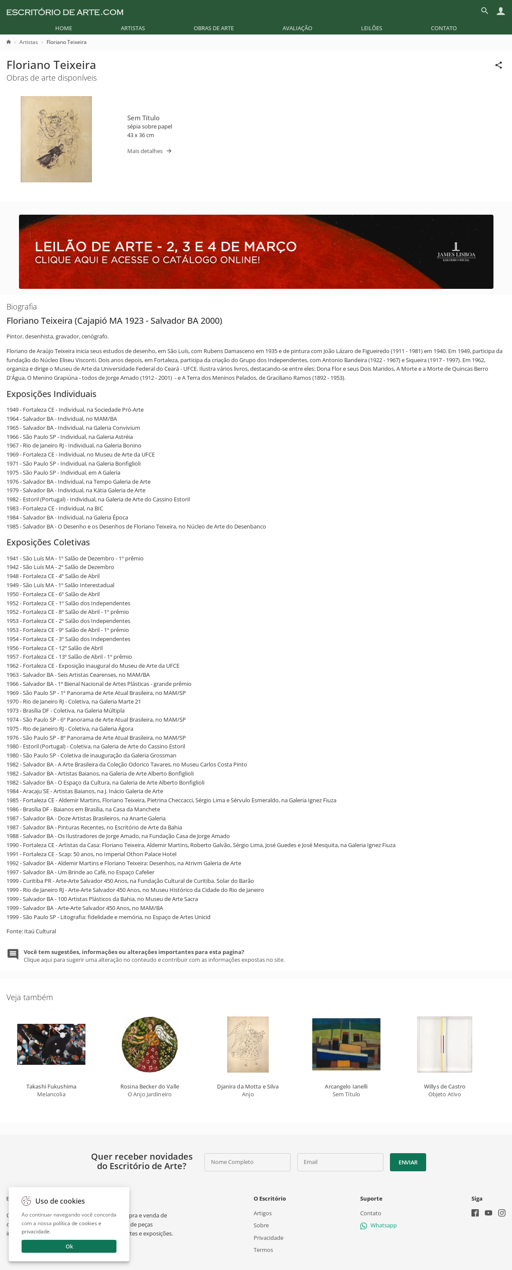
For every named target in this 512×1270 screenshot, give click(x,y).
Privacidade (268, 1238)
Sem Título (143, 117)
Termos (263, 1250)
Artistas (133, 28)
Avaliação (297, 28)
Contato (444, 28)
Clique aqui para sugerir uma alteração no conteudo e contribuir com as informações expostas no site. (154, 955)
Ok (69, 1246)
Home (63, 28)
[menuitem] (63, 28)
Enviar (408, 1162)
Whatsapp (378, 1225)
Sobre (261, 1225)
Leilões (371, 28)
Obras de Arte (214, 28)
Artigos (263, 1213)
